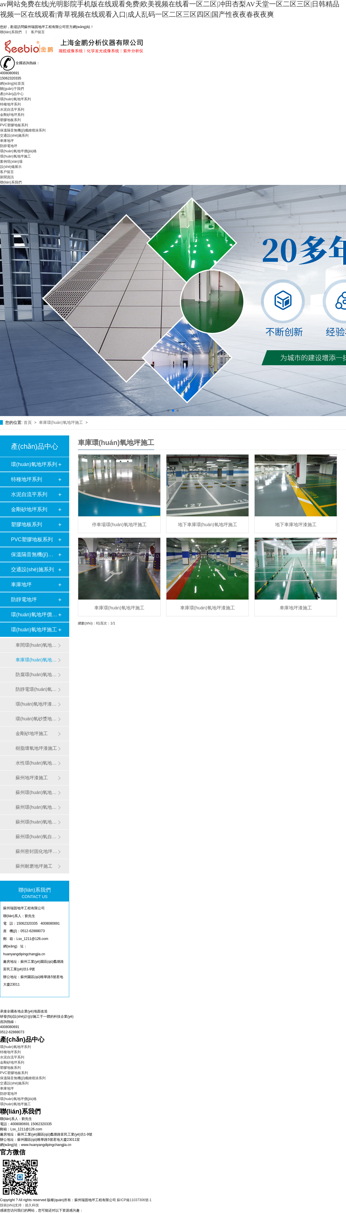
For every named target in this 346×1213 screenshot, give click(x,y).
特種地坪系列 (10, 104)
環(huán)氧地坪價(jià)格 (18, 151)
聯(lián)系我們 (11, 32)
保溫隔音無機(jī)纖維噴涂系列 (23, 130)
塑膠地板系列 (10, 120)
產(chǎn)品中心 (12, 94)
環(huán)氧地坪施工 (15, 156)
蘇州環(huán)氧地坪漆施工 (37, 807)
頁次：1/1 (107, 623)
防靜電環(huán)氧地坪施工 (37, 689)
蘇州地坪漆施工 (32, 777)
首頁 (28, 422)
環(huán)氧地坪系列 (15, 99)
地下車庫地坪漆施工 (296, 524)
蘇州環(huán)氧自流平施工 (37, 836)
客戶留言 (38, 32)
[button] (168, 410)
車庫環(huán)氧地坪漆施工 (207, 607)
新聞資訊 (7, 177)
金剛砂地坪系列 (12, 115)
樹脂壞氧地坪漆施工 (36, 748)
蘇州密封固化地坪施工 (37, 851)
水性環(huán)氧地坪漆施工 (37, 763)
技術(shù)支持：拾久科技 (19, 1205)
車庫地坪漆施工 (296, 607)
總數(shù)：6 (88, 623)
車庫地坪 (7, 141)
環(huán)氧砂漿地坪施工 (37, 718)
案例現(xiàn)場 (11, 161)
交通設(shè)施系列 (14, 135)
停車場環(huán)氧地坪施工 (119, 524)
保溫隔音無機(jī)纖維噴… (34, 554)
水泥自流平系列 (12, 109)
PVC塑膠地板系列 (14, 125)
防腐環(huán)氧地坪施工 (37, 674)
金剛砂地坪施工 (32, 733)
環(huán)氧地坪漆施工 (37, 704)
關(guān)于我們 (12, 89)
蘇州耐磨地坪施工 (34, 866)
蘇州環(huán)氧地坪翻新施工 (37, 792)
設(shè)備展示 (11, 167)
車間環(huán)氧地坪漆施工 (37, 645)
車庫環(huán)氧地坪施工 (61, 422)
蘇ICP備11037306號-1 (134, 1200)
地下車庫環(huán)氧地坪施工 (207, 524)
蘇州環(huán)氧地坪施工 (37, 821)
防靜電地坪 (8, 146)
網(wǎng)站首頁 (12, 83)
